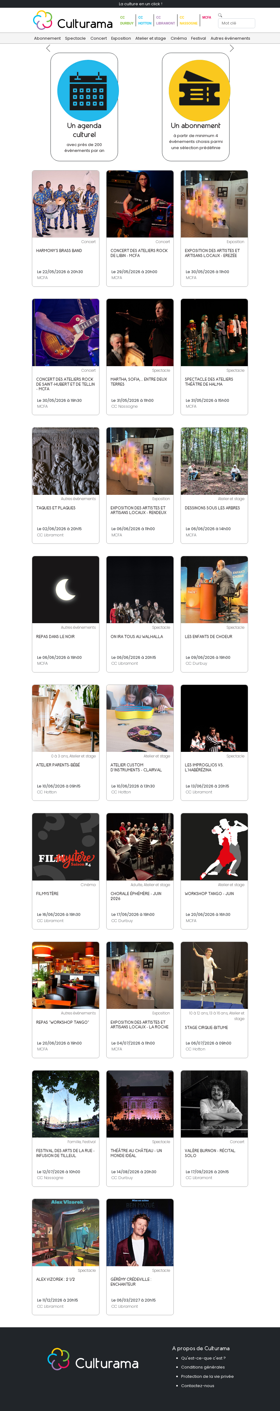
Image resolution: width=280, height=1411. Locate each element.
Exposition (121, 38)
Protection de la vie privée (207, 1376)
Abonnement (47, 38)
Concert (98, 38)
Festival (198, 38)
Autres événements (230, 38)
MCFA (206, 17)
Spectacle (75, 38)
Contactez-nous (197, 1386)
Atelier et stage (150, 38)
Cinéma (179, 38)
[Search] (236, 23)
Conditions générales (203, 1367)
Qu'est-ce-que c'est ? (203, 1358)
